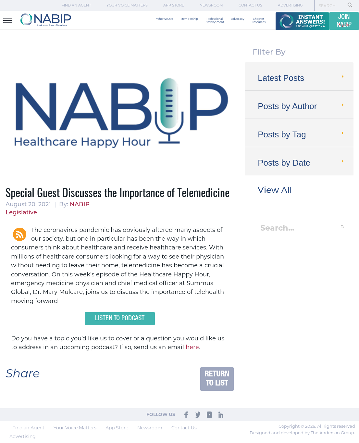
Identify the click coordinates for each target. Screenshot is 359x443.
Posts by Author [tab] (301, 106)
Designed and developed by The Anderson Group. (302, 432)
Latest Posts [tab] (301, 78)
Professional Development (214, 20)
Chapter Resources (259, 20)
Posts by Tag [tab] (301, 134)
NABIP (80, 205)
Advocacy (237, 18)
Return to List (216, 379)
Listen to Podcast (119, 319)
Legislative (21, 213)
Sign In (344, 25)
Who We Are (164, 18)
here (192, 347)
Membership (189, 18)
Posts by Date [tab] (301, 163)
